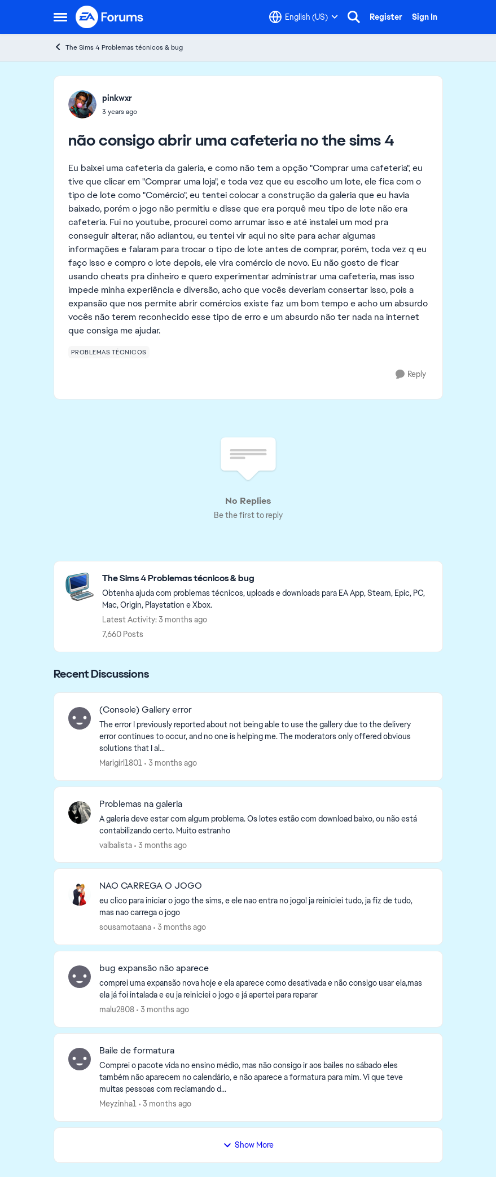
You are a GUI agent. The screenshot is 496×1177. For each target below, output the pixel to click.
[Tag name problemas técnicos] (109, 352)
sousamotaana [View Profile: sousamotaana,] (125, 927)
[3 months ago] (170, 763)
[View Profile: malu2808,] (79, 976)
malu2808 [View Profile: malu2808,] (116, 1009)
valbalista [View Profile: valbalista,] (115, 845)
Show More (248, 1145)
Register (386, 17)
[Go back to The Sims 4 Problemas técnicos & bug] (266, 579)
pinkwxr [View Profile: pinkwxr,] (117, 98)
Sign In (424, 17)
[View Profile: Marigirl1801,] (79, 718)
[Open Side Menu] (60, 16)
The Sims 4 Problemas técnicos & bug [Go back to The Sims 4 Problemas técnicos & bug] (118, 47)
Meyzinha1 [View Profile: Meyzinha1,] (118, 1104)
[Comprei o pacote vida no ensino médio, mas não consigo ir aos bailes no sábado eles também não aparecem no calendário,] (263, 1077)
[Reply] (410, 374)
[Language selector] (303, 17)
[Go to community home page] (110, 17)
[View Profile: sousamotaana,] (79, 894)
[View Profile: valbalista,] (79, 812)
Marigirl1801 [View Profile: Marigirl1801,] (120, 763)
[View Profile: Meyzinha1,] (79, 1059)
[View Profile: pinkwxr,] (82, 104)
